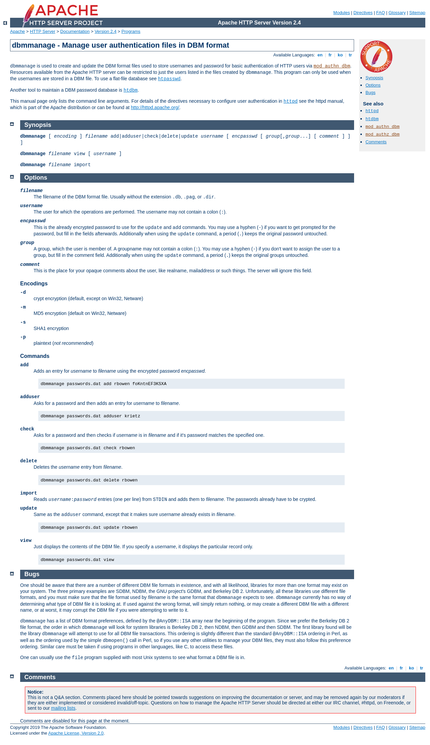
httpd (291, 101)
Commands (34, 356)
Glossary (396, 12)
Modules (341, 12)
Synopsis (374, 77)
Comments (376, 141)
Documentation (74, 31)
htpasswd (169, 79)
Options (373, 85)
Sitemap (417, 12)
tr (350, 54)
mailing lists (63, 708)
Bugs (371, 92)
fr (330, 54)
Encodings (34, 283)
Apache (17, 31)
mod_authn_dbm (331, 66)
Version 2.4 (106, 31)
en (320, 54)
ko (340, 54)
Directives (363, 12)
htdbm (131, 90)
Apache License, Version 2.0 (75, 733)
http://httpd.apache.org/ (155, 107)
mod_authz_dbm (382, 134)
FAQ (380, 12)
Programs (131, 31)
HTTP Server (42, 31)
